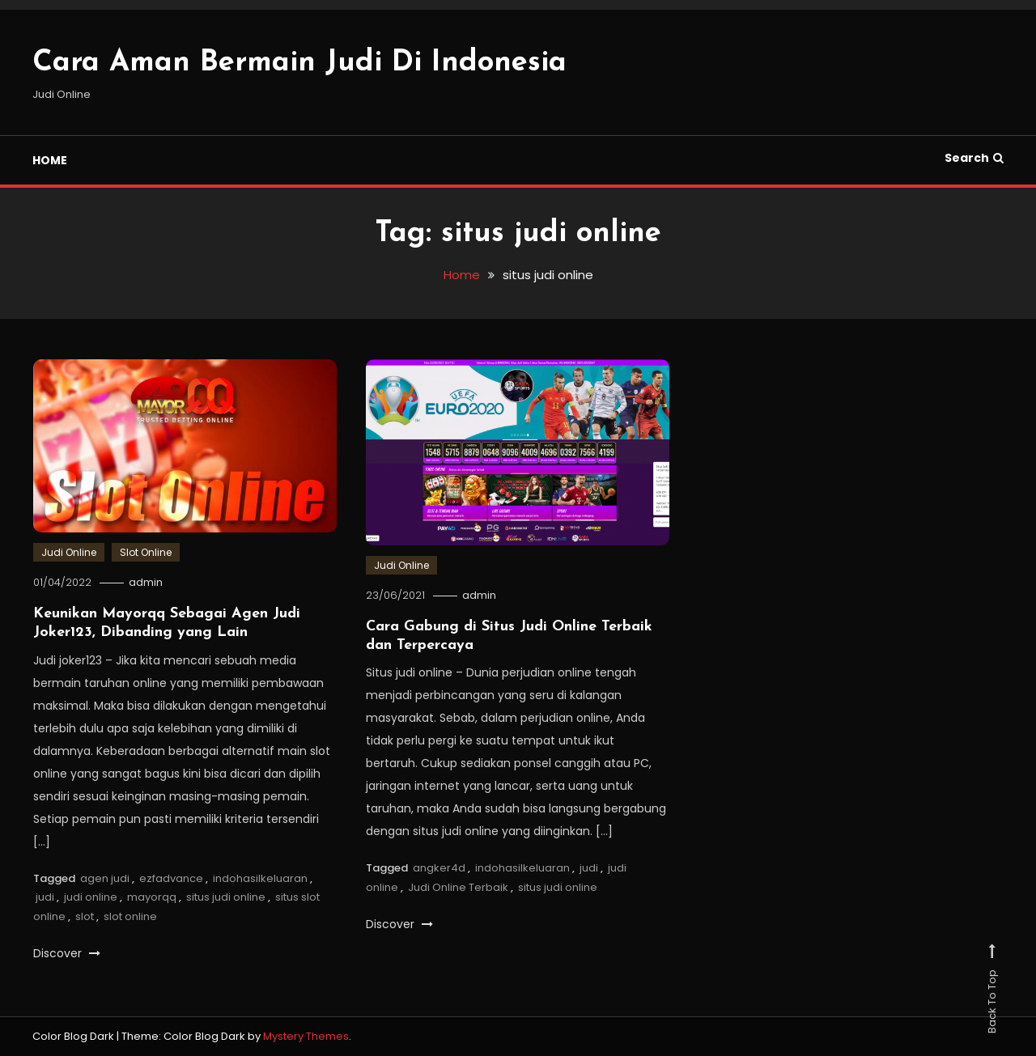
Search (974, 158)
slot (84, 916)
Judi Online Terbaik (458, 887)
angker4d (439, 868)
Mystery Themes (306, 1036)
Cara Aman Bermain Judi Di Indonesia (299, 63)
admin (146, 582)
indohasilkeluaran (260, 878)
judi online (90, 897)
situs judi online (225, 897)
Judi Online (68, 552)
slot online (130, 916)
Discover (66, 953)
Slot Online (146, 552)
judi (45, 897)
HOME (49, 160)
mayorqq (151, 897)
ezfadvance (171, 878)
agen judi (105, 878)
